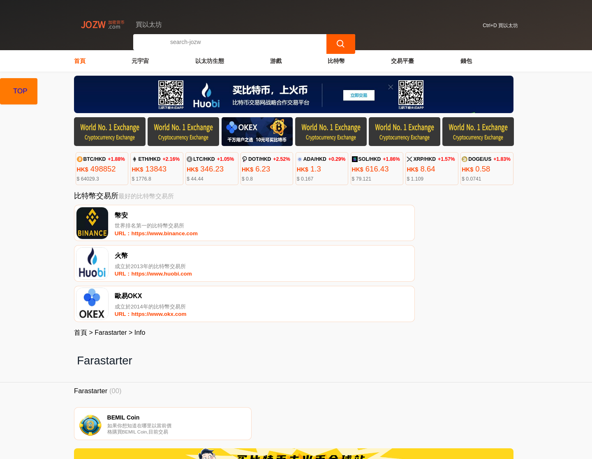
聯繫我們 (169, 417)
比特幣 (336, 60)
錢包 (466, 60)
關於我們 (209, 417)
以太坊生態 (209, 60)
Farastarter (111, 256)
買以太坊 (210, 449)
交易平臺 (402, 60)
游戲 (276, 60)
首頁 (80, 60)
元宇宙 (140, 60)
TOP (20, 91)
